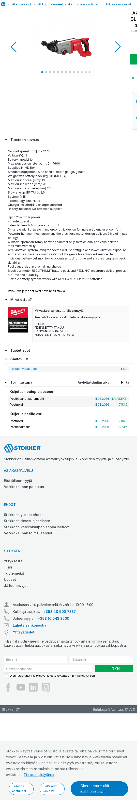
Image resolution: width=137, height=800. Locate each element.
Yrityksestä (13, 561)
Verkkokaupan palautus (24, 487)
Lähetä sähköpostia (29, 625)
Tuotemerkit (14, 573)
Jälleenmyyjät (16, 585)
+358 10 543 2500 (53, 618)
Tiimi (8, 567)
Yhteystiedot (23, 632)
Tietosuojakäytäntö (39, 775)
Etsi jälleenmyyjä (18, 480)
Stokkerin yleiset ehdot (23, 515)
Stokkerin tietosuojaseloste (27, 521)
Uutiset (10, 579)
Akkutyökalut (21, 4)
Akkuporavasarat (118, 4)
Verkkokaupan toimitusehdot (28, 533)
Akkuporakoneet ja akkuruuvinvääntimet (68, 4)
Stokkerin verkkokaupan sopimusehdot (37, 527)
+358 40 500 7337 (60, 611)
